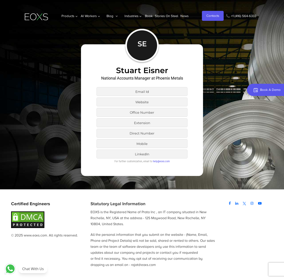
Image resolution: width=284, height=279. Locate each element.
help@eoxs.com (161, 161)
